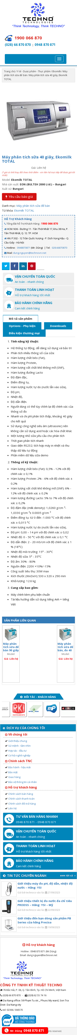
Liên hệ (12, 808)
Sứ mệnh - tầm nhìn (19, 745)
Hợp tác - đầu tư (17, 750)
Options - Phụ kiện (22, 326)
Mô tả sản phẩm (20, 318)
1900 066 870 (49, 223)
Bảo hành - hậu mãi (19, 767)
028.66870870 (59, 247)
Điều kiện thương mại (24, 333)
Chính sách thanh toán (21, 798)
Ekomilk (56, 71)
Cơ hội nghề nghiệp (19, 755)
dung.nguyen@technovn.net (29, 253)
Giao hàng (14, 777)
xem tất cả (68, 875)
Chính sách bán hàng (20, 794)
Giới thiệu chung (17, 741)
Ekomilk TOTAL (24, 210)
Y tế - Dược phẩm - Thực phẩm (33, 71)
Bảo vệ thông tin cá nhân (22, 782)
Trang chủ (9, 71)
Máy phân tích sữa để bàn (33, 206)
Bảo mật (13, 772)
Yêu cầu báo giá (19, 196)
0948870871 (23, 247)
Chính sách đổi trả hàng (22, 803)
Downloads (58, 326)
